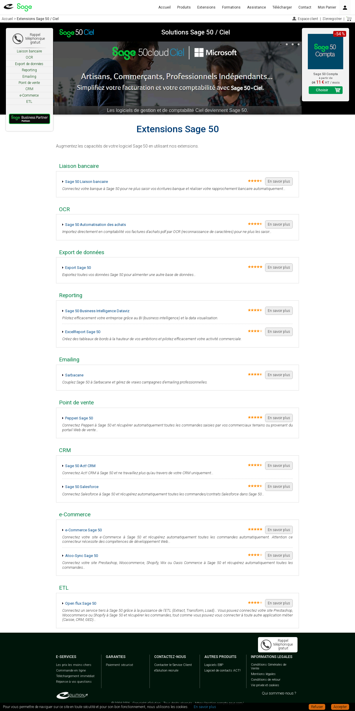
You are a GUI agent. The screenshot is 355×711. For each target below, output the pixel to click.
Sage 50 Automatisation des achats (95, 224)
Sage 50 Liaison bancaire (86, 181)
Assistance (256, 7)
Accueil (164, 7)
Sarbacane (74, 375)
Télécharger (282, 7)
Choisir (322, 90)
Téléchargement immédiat (75, 676)
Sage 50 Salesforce (81, 487)
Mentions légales (263, 674)
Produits (184, 7)
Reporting (29, 70)
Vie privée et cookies (265, 685)
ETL (29, 102)
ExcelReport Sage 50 (82, 332)
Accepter (340, 707)
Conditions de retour (265, 680)
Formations (231, 7)
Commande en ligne (71, 670)
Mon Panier (327, 7)
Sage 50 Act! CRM (80, 466)
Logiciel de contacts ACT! (222, 670)
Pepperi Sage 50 (79, 418)
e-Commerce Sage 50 (83, 530)
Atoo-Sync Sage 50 (81, 555)
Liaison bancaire (29, 51)
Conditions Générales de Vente (268, 666)
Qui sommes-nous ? (279, 693)
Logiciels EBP (213, 665)
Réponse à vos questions (74, 682)
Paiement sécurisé (119, 665)
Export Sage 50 (78, 267)
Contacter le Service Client (173, 665)
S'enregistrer (332, 19)
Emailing (29, 77)
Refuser (317, 707)
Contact (304, 7)
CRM (29, 89)
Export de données (29, 64)
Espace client (308, 19)
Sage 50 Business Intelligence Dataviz (97, 311)
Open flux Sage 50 (80, 603)
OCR (29, 57)
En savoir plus (279, 181)
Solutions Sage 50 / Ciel (195, 32)
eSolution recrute (166, 670)
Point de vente (29, 83)
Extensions (206, 7)
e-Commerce (29, 95)
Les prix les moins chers (73, 665)
